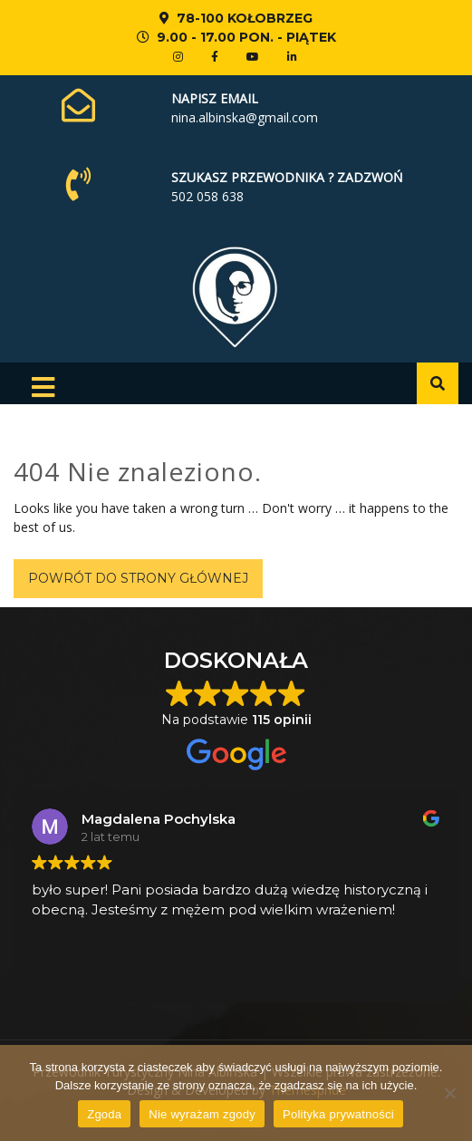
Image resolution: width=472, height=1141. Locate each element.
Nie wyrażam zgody (202, 1114)
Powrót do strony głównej (138, 578)
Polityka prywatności (338, 1114)
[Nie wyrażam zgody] (449, 1093)
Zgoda (104, 1114)
